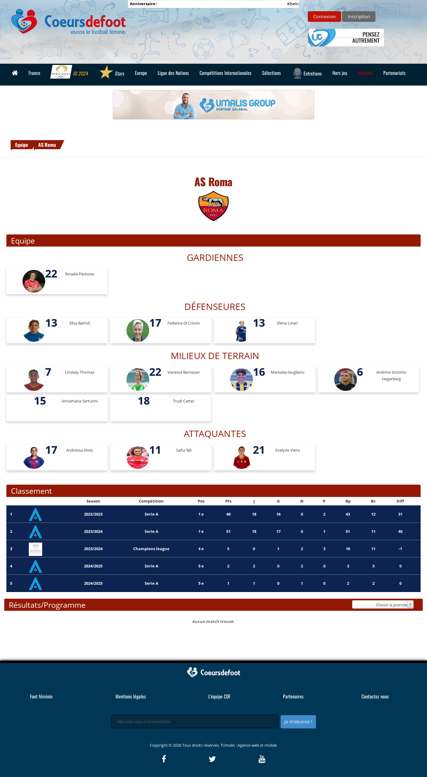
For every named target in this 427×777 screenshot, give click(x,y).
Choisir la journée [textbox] (391, 604)
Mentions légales (131, 696)
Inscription (359, 16)
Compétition (151, 501)
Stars (111, 72)
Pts (228, 501)
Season (93, 501)
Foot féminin (41, 696)
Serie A (151, 514)
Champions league (151, 548)
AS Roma (47, 144)
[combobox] (382, 604)
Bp (348, 501)
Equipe (21, 144)
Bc (373, 501)
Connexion (324, 16)
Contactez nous (375, 696)
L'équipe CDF (219, 696)
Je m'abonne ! (298, 722)
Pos (201, 501)
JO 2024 (69, 72)
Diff (400, 501)
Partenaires (293, 696)
